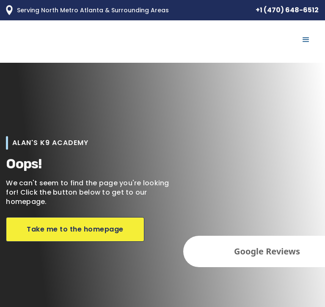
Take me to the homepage (75, 229)
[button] (306, 40)
